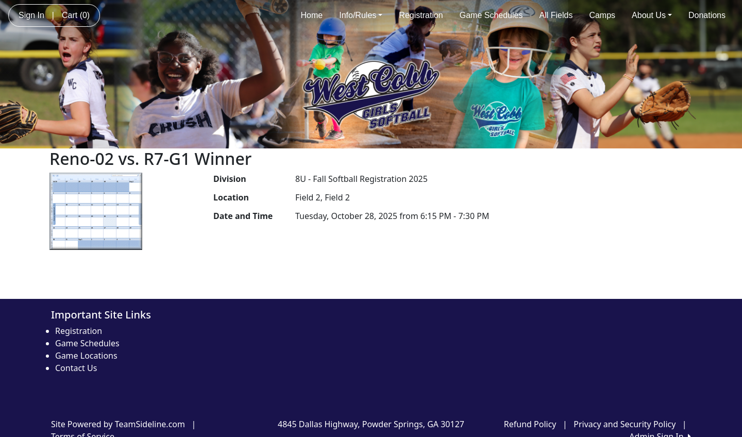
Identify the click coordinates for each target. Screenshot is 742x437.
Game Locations (86, 355)
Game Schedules (491, 15)
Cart (76, 15)
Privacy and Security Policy (625, 424)
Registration (421, 15)
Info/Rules (360, 15)
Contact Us (76, 368)
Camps (602, 15)
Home (312, 15)
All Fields (555, 15)
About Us (652, 15)
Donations (707, 15)
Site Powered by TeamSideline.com (118, 424)
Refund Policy (530, 424)
